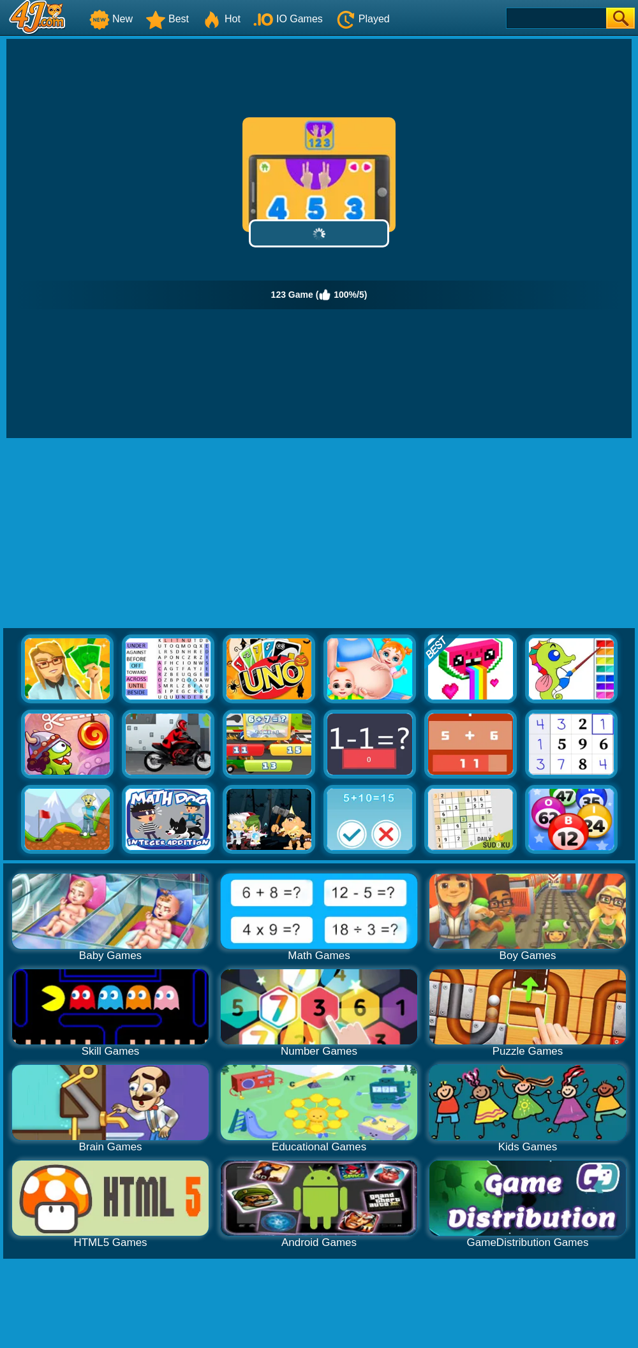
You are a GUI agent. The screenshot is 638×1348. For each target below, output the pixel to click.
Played (363, 18)
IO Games (288, 18)
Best (167, 18)
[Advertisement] (319, 533)
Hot (221, 18)
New (111, 18)
